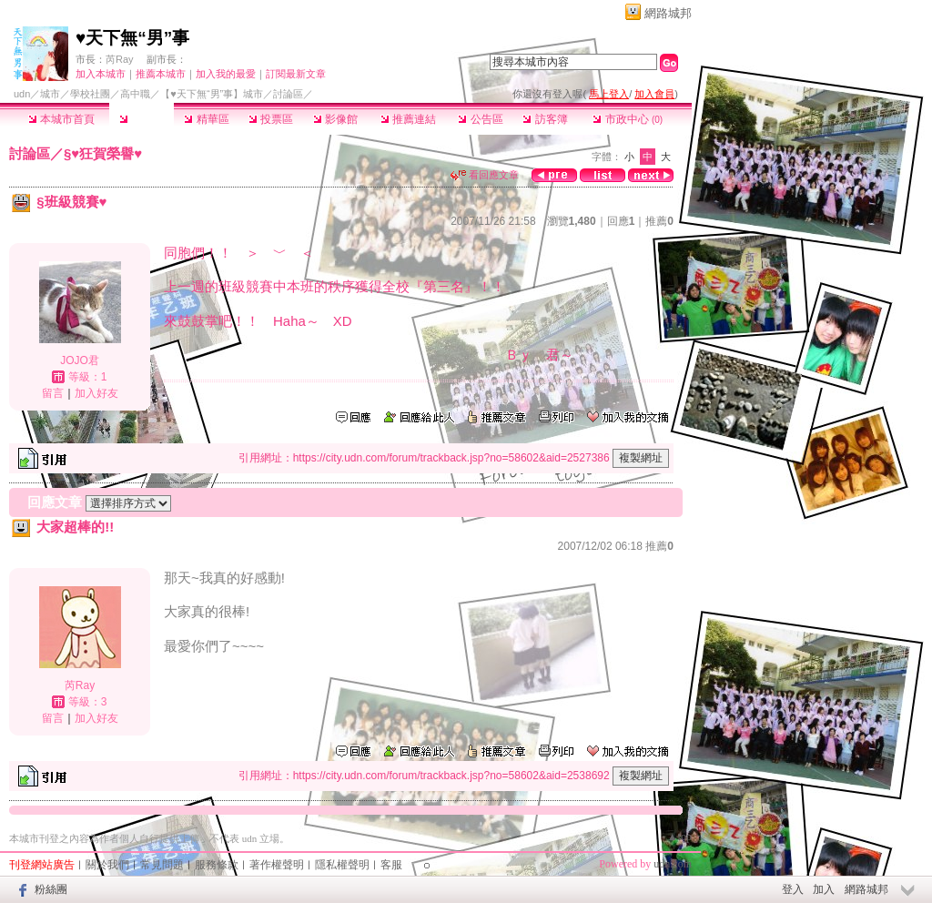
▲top (679, 836)
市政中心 (628, 119)
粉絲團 (51, 889)
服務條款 (216, 864)
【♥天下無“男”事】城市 (211, 93)
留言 (53, 393)
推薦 (659, 221)
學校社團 (90, 93)
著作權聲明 (276, 864)
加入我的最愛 (226, 73)
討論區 (141, 119)
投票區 (270, 119)
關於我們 (107, 864)
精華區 (206, 119)
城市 (50, 93)
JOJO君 (79, 360)
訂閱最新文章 (296, 73)
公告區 (480, 119)
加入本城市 (101, 73)
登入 (793, 889)
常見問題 (162, 864)
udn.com (672, 863)
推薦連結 (408, 119)
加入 (824, 889)
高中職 (135, 93)
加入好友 (96, 393)
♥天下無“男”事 (132, 37)
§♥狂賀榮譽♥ (103, 153)
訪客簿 (544, 119)
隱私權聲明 (342, 864)
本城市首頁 (61, 119)
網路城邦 (668, 13)
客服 (391, 864)
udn (22, 93)
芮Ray (120, 59)
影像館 (335, 119)
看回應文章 (485, 174)
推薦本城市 (161, 73)
